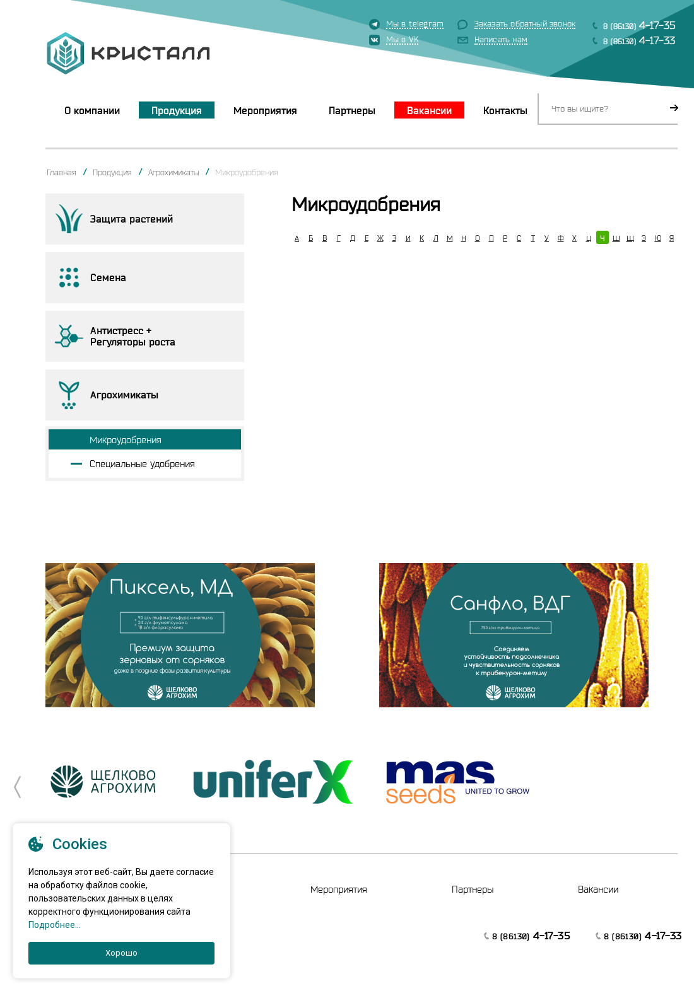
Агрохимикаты (173, 172)
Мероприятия (265, 110)
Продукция (176, 110)
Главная (61, 172)
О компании (92, 110)
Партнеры (352, 110)
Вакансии (429, 110)
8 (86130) (639, 25)
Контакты (505, 110)
